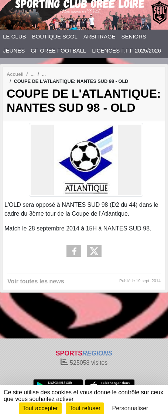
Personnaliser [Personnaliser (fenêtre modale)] (130, 408)
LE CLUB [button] (14, 36)
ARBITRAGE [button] (99, 36)
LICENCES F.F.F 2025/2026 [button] (126, 50)
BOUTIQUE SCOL (55, 36)
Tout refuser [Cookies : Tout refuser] (84, 408)
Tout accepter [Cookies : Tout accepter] (40, 408)
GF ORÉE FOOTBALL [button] (58, 50)
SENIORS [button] (134, 36)
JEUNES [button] (14, 50)
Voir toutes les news (35, 281)
